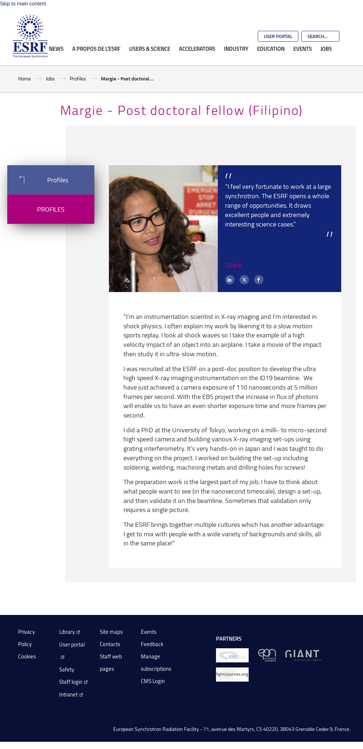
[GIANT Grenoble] (303, 655)
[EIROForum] (232, 655)
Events (302, 49)
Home (24, 78)
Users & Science (149, 49)
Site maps (111, 632)
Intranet (68, 694)
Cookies (27, 656)
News (56, 49)
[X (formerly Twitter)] (244, 279)
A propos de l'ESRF (96, 49)
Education (271, 49)
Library (67, 632)
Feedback (152, 644)
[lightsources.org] (232, 674)
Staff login (70, 682)
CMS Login (153, 681)
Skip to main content (23, 4)
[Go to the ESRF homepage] (30, 36)
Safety (66, 669)
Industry (236, 49)
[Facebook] (259, 279)
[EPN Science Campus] (267, 655)
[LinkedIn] (229, 279)
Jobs (326, 49)
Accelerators (197, 49)
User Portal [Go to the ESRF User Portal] (278, 36)
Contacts (110, 644)
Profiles (78, 78)
